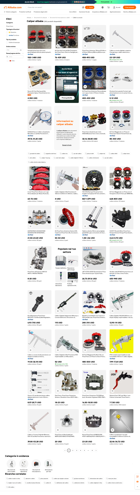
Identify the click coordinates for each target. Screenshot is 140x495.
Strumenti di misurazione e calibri (60, 17)
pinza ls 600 (89, 153)
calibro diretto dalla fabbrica (37, 162)
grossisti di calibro (34, 153)
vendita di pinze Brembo (32, 483)
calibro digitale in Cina (95, 483)
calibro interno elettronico (114, 483)
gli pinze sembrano (78, 478)
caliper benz (125, 153)
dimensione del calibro (95, 478)
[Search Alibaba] (54, 7)
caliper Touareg (44, 158)
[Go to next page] (96, 450)
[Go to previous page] (65, 450)
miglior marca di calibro (13, 483)
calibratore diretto (78, 483)
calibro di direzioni (93, 158)
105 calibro (10, 487)
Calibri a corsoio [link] (77, 17)
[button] (83, 7)
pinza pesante (43, 478)
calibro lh (47, 483)
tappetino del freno (50, 153)
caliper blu (101, 153)
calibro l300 (113, 153)
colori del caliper (59, 158)
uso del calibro (76, 153)
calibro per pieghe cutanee (60, 478)
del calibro (32, 158)
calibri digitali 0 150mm (75, 158)
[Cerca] (89, 7)
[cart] (108, 7)
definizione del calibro (61, 483)
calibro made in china (13, 478)
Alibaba (29, 17)
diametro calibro (29, 478)
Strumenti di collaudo (40, 17)
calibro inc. (64, 153)
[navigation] (14, 234)
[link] (137, 476)
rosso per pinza (111, 478)
